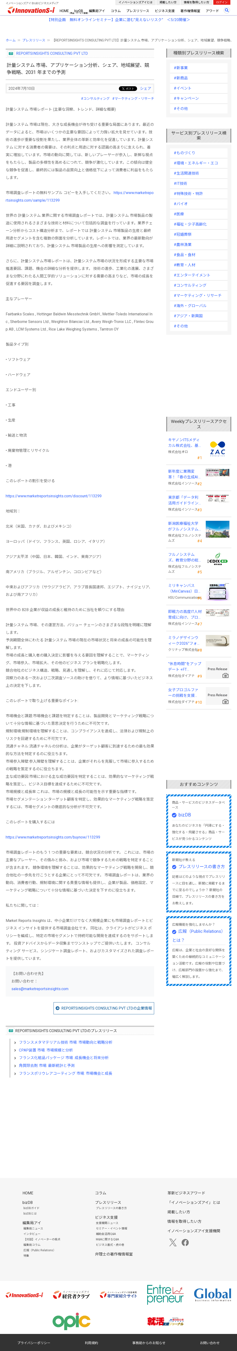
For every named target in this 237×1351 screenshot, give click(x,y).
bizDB (78, 11)
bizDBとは (30, 1213)
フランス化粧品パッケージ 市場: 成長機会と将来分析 (64, 1058)
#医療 (179, 214)
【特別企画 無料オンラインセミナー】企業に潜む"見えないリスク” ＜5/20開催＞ (118, 20)
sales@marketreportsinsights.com (39, 989)
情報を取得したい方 (196, 2)
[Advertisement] (80, 1122)
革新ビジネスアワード (186, 1193)
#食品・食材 (184, 255)
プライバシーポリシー (33, 1343)
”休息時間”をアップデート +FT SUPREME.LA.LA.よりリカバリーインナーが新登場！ (184, 667)
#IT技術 (180, 183)
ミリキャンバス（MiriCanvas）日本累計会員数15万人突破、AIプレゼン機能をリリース (185, 588)
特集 (26, 1255)
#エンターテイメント (192, 275)
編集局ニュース (33, 1228)
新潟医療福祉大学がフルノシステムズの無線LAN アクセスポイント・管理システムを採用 (183, 526)
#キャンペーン (186, 98)
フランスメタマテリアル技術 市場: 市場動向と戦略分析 (65, 1042)
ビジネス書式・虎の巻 (110, 1245)
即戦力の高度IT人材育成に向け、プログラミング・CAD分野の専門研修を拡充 (185, 614)
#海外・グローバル (190, 306)
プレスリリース (137, 11)
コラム (116, 11)
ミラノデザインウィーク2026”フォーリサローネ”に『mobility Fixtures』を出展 (184, 640)
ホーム (11, 40)
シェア (145, 88)
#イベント (183, 88)
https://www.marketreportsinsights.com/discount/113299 (54, 496)
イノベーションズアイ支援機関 (193, 1231)
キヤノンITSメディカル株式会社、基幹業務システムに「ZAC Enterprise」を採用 (184, 443)
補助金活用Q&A (106, 1234)
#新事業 (181, 68)
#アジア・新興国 (188, 316)
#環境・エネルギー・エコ (196, 163)
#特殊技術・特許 (188, 193)
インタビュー (31, 1234)
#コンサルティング (95, 98)
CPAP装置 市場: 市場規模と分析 (46, 1050)
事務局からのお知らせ (148, 1343)
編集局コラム (31, 1245)
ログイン (222, 2)
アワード (212, 11)
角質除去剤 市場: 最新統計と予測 (47, 1065)
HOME (64, 11)
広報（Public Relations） (39, 1250)
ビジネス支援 (165, 11)
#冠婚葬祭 (183, 234)
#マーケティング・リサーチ (133, 98)
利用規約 (91, 1343)
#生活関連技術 (186, 173)
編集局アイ (97, 11)
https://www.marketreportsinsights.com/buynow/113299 (53, 837)
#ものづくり (184, 153)
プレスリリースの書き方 (201, 866)
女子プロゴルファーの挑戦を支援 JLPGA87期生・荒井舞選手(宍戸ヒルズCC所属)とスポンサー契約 (184, 693)
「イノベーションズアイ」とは (193, 1202)
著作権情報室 (190, 11)
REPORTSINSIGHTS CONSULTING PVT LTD (52, 53)
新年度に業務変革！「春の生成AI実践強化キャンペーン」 (183, 474)
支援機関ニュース (107, 1223)
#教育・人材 (184, 265)
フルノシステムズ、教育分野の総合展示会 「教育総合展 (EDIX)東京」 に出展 (183, 557)
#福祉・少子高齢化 (190, 224)
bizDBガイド (31, 1208)
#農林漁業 (183, 244)
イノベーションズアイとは (135, 2)
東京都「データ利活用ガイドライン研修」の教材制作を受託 (183, 500)
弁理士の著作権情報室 (114, 1254)
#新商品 (181, 78)
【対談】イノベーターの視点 (41, 1239)
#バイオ (181, 204)
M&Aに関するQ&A (107, 1239)
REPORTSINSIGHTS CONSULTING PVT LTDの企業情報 (106, 1008)
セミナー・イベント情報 (111, 1228)
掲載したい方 (168, 2)
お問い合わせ (210, 1343)
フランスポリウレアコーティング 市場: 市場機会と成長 (65, 1073)
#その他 (181, 108)
